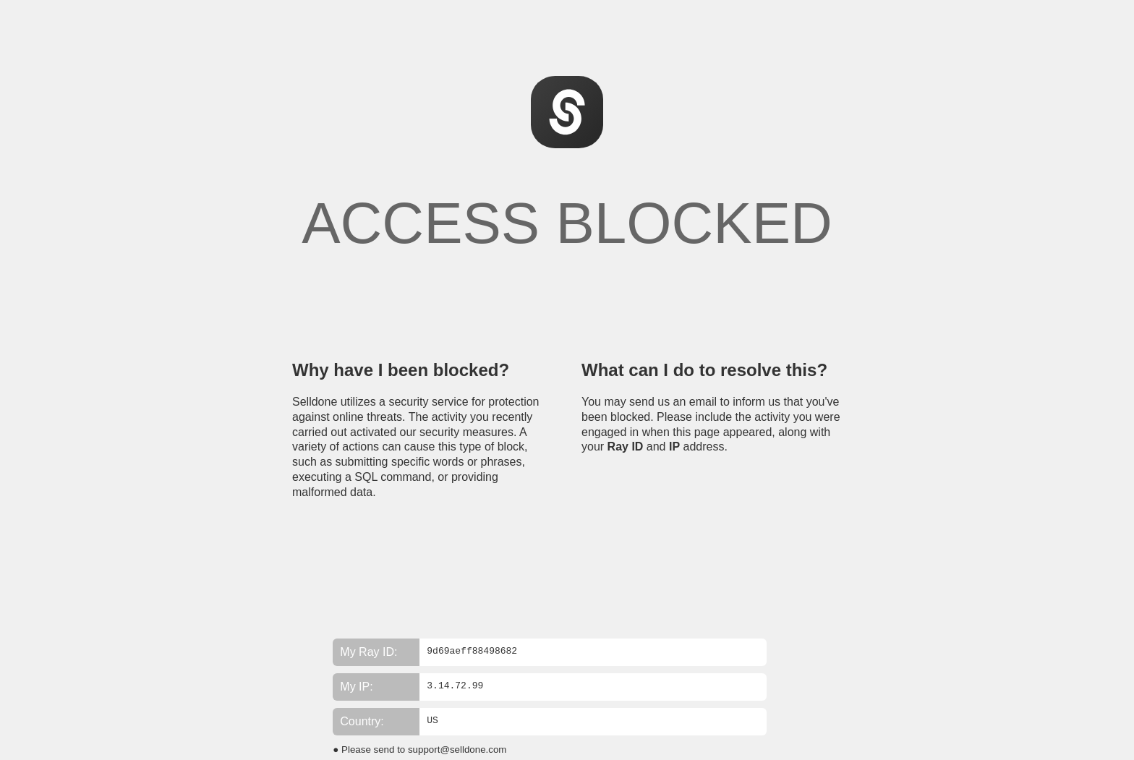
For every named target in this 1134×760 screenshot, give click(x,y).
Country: (361, 721)
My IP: (356, 686)
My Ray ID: (368, 652)
